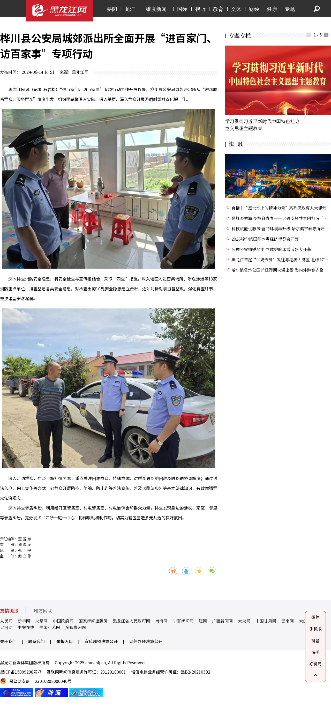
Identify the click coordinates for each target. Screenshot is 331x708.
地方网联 (43, 610)
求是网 (41, 621)
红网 (203, 621)
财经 (254, 9)
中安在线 (26, 627)
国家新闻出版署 (93, 621)
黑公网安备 (19, 681)
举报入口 (64, 641)
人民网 (6, 621)
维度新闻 (156, 9)
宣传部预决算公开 (101, 641)
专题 (290, 9)
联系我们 (36, 641)
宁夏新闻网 (183, 621)
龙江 (130, 9)
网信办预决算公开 (145, 641)
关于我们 (8, 641)
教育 (218, 9)
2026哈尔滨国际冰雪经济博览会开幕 (265, 239)
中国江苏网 (49, 627)
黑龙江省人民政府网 (131, 621)
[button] (326, 35)
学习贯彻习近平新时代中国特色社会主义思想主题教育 (262, 124)
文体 (236, 9)
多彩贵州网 (75, 627)
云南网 (287, 621)
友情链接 (9, 610)
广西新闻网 (222, 621)
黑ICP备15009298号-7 (20, 672)
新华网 (24, 621)
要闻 (112, 9)
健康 (272, 9)
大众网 (244, 621)
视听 (200, 9)
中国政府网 (63, 621)
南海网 (161, 621)
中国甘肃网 (265, 621)
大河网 (6, 627)
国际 (182, 9)
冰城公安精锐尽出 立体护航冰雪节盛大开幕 (271, 249)
